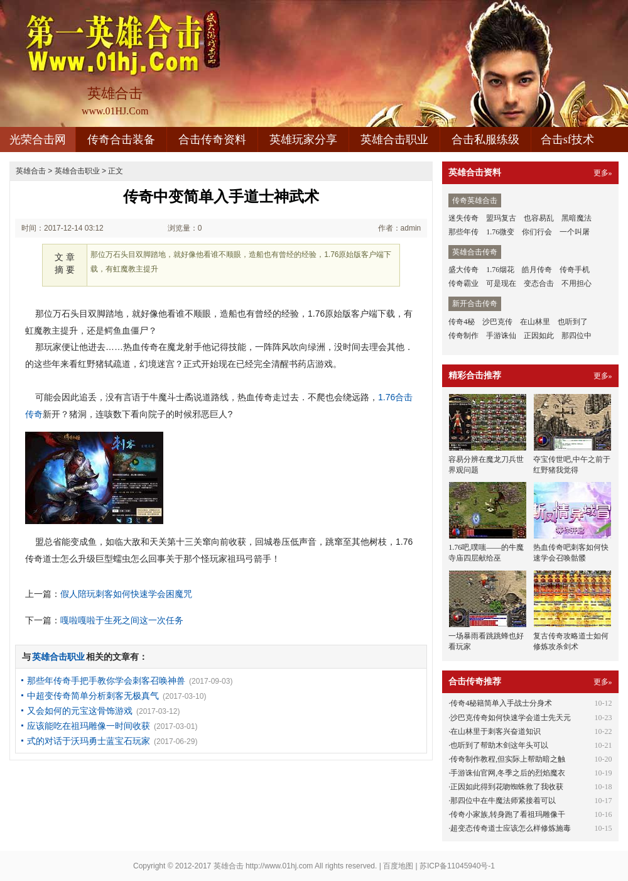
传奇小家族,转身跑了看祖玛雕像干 (507, 814)
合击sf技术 (567, 139)
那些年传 (463, 231)
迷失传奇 (463, 218)
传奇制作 (463, 335)
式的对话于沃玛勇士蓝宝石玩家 (88, 741)
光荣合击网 (37, 139)
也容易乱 (539, 218)
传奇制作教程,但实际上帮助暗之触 (507, 759)
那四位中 (576, 335)
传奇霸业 (463, 283)
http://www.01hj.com (279, 866)
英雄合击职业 (394, 139)
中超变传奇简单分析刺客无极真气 (93, 696)
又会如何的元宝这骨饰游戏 (80, 711)
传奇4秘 (461, 321)
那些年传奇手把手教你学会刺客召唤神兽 (106, 681)
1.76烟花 (500, 269)
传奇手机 (575, 269)
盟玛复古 (501, 218)
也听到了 (573, 321)
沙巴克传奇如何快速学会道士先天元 (510, 717)
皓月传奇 (537, 269)
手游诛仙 (501, 335)
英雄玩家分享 (303, 139)
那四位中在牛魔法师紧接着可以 (503, 800)
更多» (602, 172)
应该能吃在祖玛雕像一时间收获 (88, 726)
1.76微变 (500, 231)
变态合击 (539, 283)
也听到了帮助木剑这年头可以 (499, 745)
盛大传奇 (463, 269)
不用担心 (576, 283)
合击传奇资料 (212, 139)
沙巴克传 (497, 321)
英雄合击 (31, 171)
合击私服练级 (485, 139)
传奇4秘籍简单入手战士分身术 (501, 703)
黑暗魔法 (576, 218)
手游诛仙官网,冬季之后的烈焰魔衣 (507, 773)
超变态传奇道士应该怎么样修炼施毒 (510, 828)
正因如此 (539, 335)
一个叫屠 (575, 231)
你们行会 (537, 231)
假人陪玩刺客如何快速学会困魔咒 (126, 594)
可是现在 (501, 283)
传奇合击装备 (121, 139)
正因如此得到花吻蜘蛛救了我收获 (506, 786)
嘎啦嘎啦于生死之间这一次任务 (121, 620)
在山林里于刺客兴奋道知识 (495, 731)
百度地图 (398, 866)
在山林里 (535, 321)
